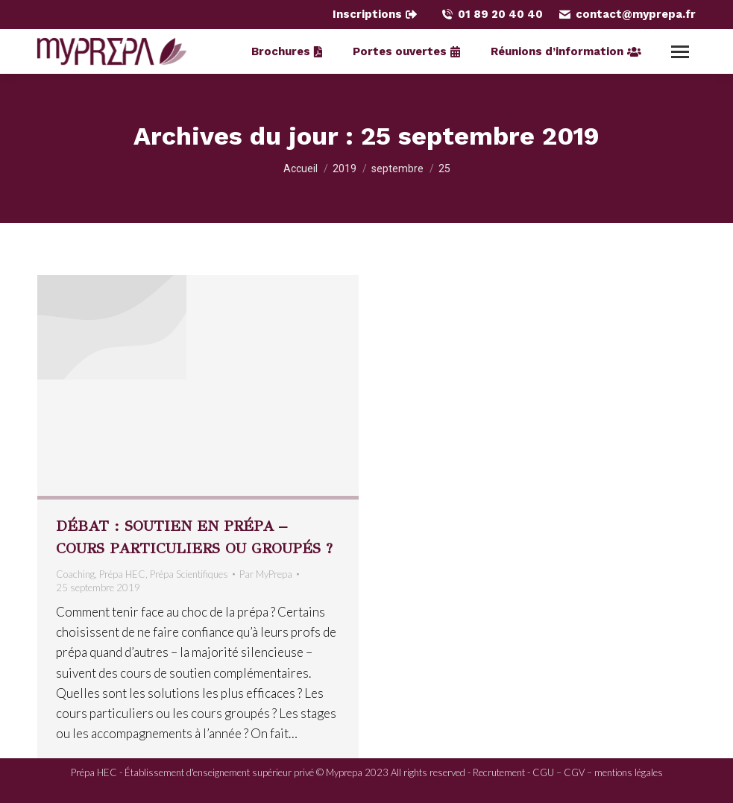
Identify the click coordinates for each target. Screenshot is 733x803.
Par (265, 574)
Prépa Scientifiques (189, 574)
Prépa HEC (122, 574)
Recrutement (499, 772)
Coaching (75, 574)
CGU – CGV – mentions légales (597, 772)
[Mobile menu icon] (680, 52)
